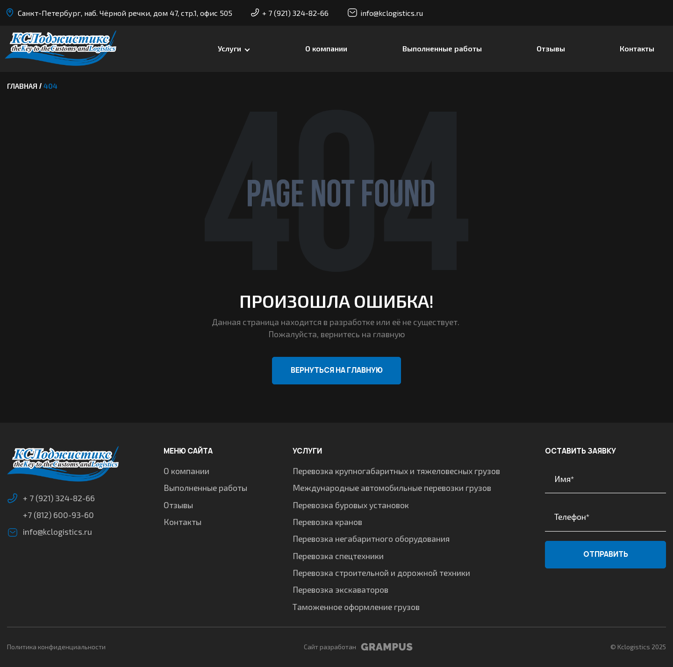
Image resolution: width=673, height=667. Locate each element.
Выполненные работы (442, 48)
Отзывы (551, 48)
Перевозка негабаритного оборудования (371, 538)
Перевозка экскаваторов (341, 589)
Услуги (229, 48)
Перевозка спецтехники (338, 556)
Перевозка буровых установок (351, 505)
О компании (326, 48)
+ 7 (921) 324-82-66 (290, 12)
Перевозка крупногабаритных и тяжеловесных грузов (397, 471)
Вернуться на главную (337, 371)
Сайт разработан (358, 647)
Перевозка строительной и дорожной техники (382, 573)
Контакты (637, 48)
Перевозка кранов (328, 522)
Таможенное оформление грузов (356, 607)
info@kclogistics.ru (385, 12)
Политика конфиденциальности (56, 647)
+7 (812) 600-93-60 (58, 516)
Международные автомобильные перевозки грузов (392, 488)
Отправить (605, 555)
